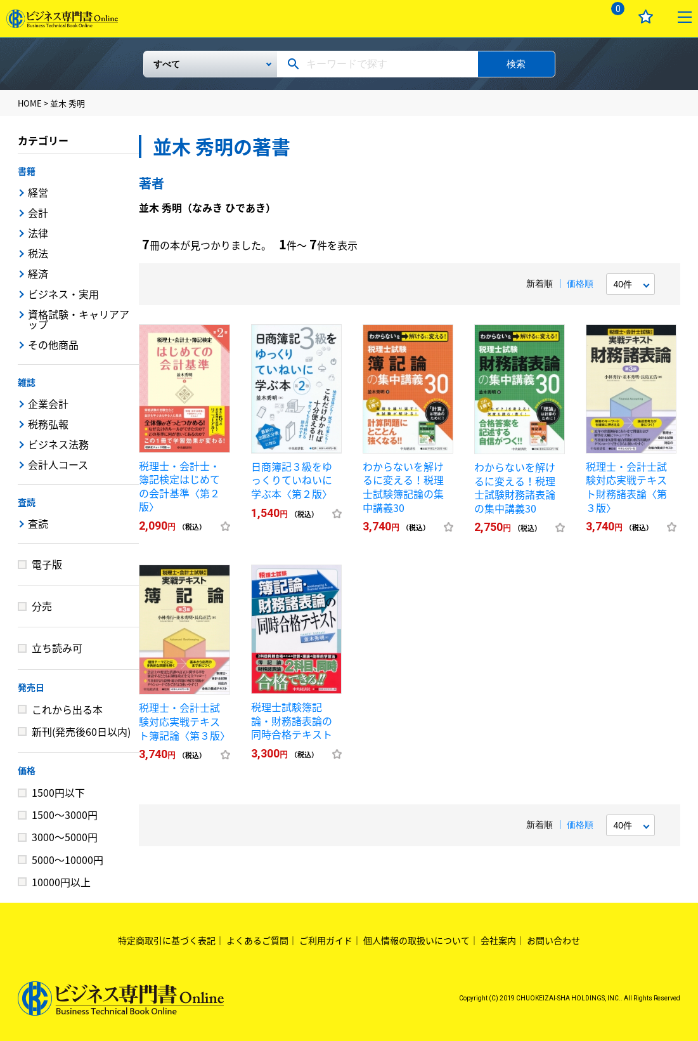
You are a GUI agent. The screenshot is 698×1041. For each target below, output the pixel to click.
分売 (42, 605)
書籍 (27, 170)
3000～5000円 (65, 836)
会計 (38, 212)
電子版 (47, 564)
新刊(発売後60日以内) (81, 731)
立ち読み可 (57, 647)
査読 (27, 501)
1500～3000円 (65, 814)
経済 (38, 273)
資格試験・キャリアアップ (78, 319)
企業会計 (48, 403)
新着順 (539, 283)
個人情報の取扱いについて (416, 940)
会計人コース (58, 464)
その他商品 (53, 344)
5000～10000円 (67, 859)
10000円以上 (61, 881)
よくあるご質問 (257, 940)
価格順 (580, 283)
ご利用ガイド (325, 940)
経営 (38, 192)
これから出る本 (67, 709)
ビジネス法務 (58, 444)
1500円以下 (58, 792)
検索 (516, 63)
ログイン (574, 17)
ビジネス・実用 (63, 294)
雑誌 (27, 382)
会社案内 (498, 940)
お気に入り (645, 17)
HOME (30, 103)
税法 (38, 253)
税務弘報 (48, 424)
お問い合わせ (553, 940)
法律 (38, 233)
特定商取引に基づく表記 (167, 940)
